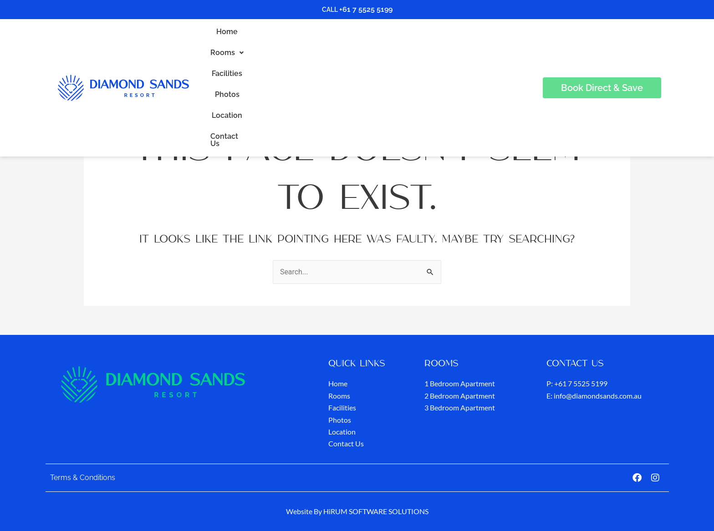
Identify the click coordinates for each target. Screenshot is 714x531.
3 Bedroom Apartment (459, 407)
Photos (385, 45)
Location (426, 45)
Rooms (298, 45)
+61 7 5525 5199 (366, 9)
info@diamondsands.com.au (598, 395)
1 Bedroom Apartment (459, 383)
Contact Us (474, 45)
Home (257, 45)
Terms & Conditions (82, 477)
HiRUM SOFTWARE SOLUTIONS (375, 511)
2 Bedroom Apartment (459, 395)
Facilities (344, 45)
